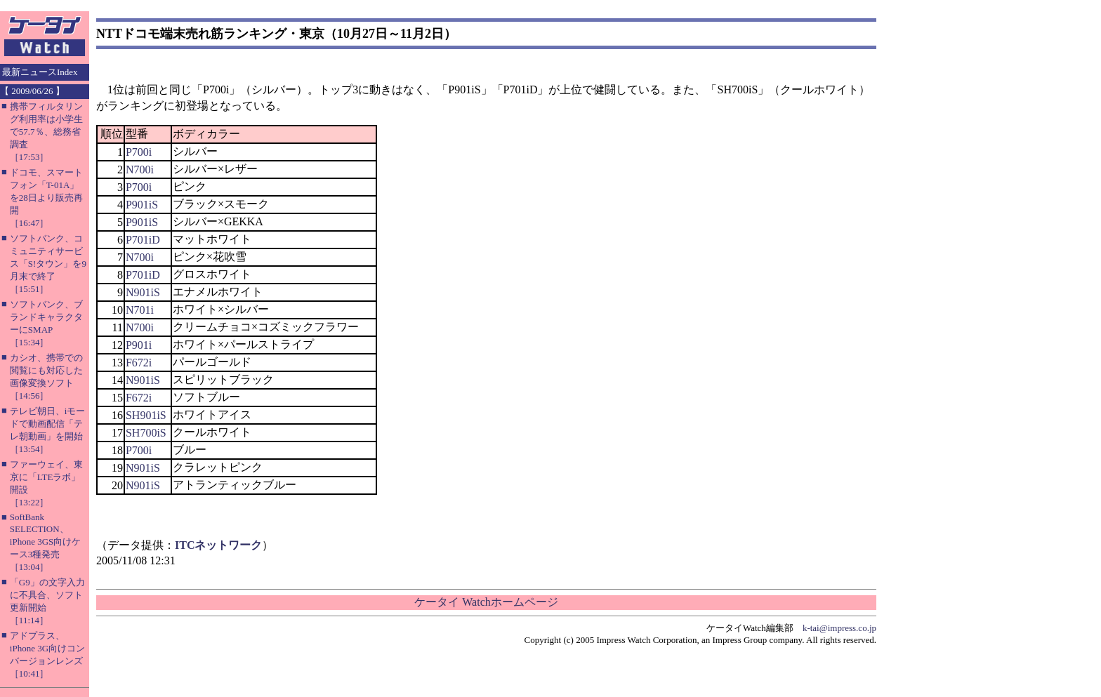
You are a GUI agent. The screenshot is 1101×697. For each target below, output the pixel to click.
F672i (139, 363)
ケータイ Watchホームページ (486, 602)
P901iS (142, 205)
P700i (139, 152)
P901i (139, 345)
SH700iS (146, 433)
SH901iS (146, 415)
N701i (140, 310)
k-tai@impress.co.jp (839, 628)
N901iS (143, 292)
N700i (140, 169)
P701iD (143, 240)
